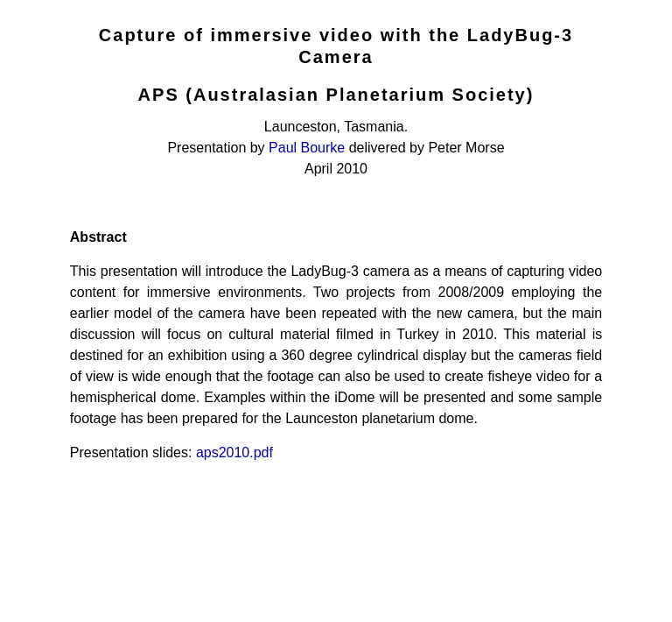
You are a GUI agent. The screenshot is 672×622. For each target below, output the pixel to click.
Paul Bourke (307, 147)
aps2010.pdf (234, 452)
